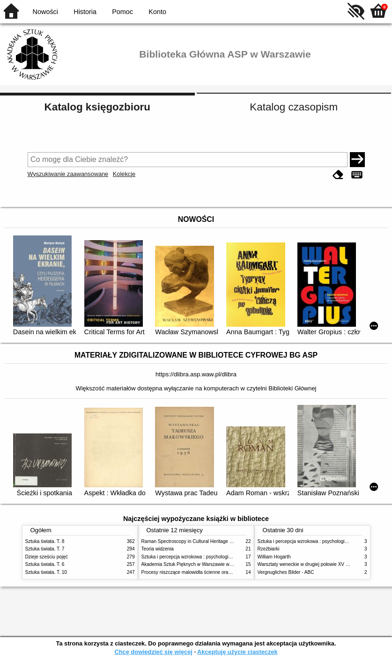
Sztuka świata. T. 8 (45, 541)
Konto (157, 11)
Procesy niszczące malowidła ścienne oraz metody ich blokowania (210, 572)
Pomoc (122, 11)
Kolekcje (124, 173)
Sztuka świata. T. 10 (46, 572)
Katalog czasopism (294, 107)
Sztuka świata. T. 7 (45, 548)
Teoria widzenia (157, 548)
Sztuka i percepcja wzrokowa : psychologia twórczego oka (202, 556)
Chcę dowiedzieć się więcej (153, 651)
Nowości (45, 11)
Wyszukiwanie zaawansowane (68, 173)
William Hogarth (274, 556)
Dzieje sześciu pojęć (46, 556)
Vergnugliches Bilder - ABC (286, 572)
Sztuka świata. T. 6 (45, 564)
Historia (85, 11)
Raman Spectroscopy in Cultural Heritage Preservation (198, 541)
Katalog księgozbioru (97, 107)
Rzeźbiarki (269, 548)
